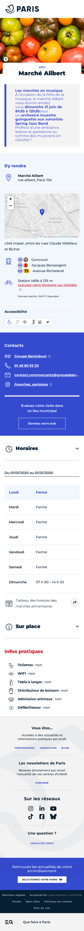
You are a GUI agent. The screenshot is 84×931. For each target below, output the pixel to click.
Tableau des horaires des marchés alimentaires (36, 603)
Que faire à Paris (36, 922)
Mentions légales (13, 895)
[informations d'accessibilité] (28, 322)
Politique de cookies (58, 901)
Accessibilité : (56, 895)
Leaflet (43, 237)
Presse (16, 901)
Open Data (33, 901)
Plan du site (42, 908)
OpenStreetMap (63, 237)
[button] (42, 212)
